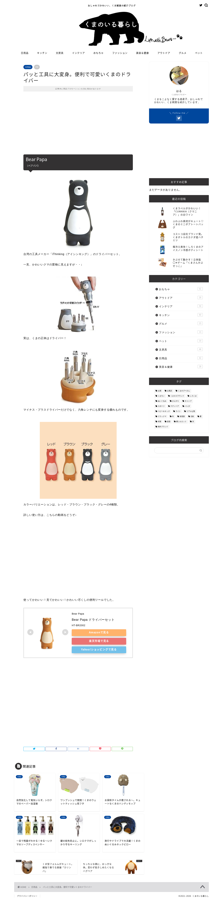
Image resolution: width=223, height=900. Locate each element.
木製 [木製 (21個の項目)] (159, 422)
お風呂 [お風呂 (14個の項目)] (169, 391)
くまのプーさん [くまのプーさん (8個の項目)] (184, 391)
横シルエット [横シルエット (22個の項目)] (181, 422)
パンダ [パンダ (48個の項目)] (187, 406)
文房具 (60, 52)
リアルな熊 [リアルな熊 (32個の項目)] (190, 411)
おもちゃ (98, 52)
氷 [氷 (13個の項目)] (193, 422)
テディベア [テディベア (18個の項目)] (174, 406)
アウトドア (163, 52)
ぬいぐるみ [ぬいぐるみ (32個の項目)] (162, 401)
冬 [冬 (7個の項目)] (173, 416)
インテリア (78, 52)
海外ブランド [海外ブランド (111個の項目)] (163, 427)
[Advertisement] (78, 125)
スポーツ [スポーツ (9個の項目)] (161, 406)
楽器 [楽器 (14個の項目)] (168, 422)
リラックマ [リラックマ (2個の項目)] (162, 416)
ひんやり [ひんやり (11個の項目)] (175, 401)
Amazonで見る (99, 632)
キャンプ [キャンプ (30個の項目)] (188, 401)
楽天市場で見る (99, 641)
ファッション (120, 52)
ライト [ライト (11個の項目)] (178, 411)
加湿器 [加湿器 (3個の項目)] (182, 416)
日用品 (25, 52)
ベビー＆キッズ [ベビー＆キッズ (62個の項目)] (164, 411)
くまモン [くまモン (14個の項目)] (161, 396)
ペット (199, 52)
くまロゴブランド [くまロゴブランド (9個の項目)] (177, 396)
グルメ (182, 52)
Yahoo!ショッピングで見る (99, 649)
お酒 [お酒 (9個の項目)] (159, 391)
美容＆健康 (142, 52)
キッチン (42, 52)
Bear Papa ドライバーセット (93, 619)
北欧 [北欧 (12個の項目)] (192, 416)
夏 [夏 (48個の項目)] (200, 416)
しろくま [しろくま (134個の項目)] (193, 396)
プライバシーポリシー (27, 896)
